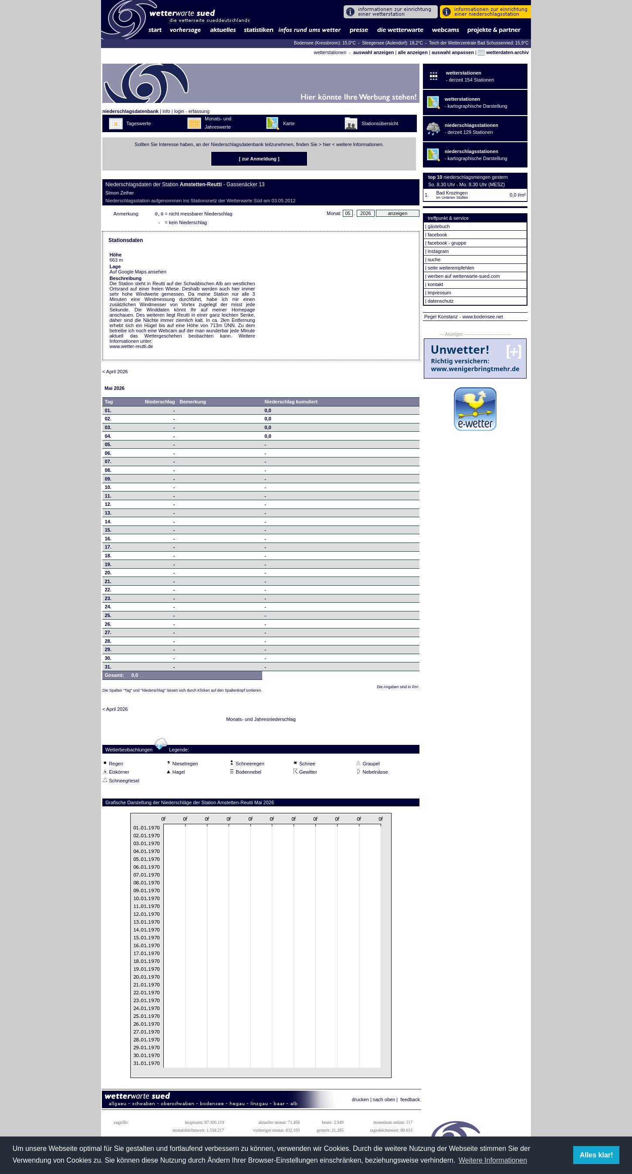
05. (108, 446)
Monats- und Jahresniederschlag (261, 721)
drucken (360, 1101)
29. (108, 651)
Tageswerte (138, 123)
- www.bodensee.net (481, 316)
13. (108, 514)
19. (108, 566)
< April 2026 (115, 373)
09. (108, 480)
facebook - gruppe (447, 243)
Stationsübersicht (380, 123)
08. (108, 471)
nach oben (384, 1101)
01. (108, 412)
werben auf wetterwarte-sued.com (464, 276)
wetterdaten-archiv (503, 52)
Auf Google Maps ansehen (138, 273)
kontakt (435, 284)
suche (434, 259)
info (166, 111)
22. (108, 591)
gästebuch (439, 226)
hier (327, 144)
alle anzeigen (412, 52)
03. (108, 429)
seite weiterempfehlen (451, 267)
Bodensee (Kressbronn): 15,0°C (325, 43)
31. (108, 668)
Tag (109, 403)
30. (108, 659)
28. (108, 642)
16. (108, 540)
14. (108, 523)
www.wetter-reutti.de (131, 348)
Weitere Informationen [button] (493, 1160)
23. (108, 600)
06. (108, 454)
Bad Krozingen (451, 192)
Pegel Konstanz (441, 316)
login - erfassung (192, 111)
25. (108, 617)
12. (108, 506)
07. (108, 463)
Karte (288, 123)
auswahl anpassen (453, 52)
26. (108, 625)
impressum (439, 292)
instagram (438, 251)
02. (108, 420)
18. (108, 557)
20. (108, 574)
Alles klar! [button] (596, 1155)
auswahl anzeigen (373, 52)
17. (108, 548)
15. (108, 531)
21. (108, 583)
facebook (437, 234)
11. (108, 497)
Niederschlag (160, 403)
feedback (410, 1101)
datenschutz (440, 301)
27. (108, 634)
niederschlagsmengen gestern (476, 177)
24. (108, 608)
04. (108, 437)
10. (108, 488)
